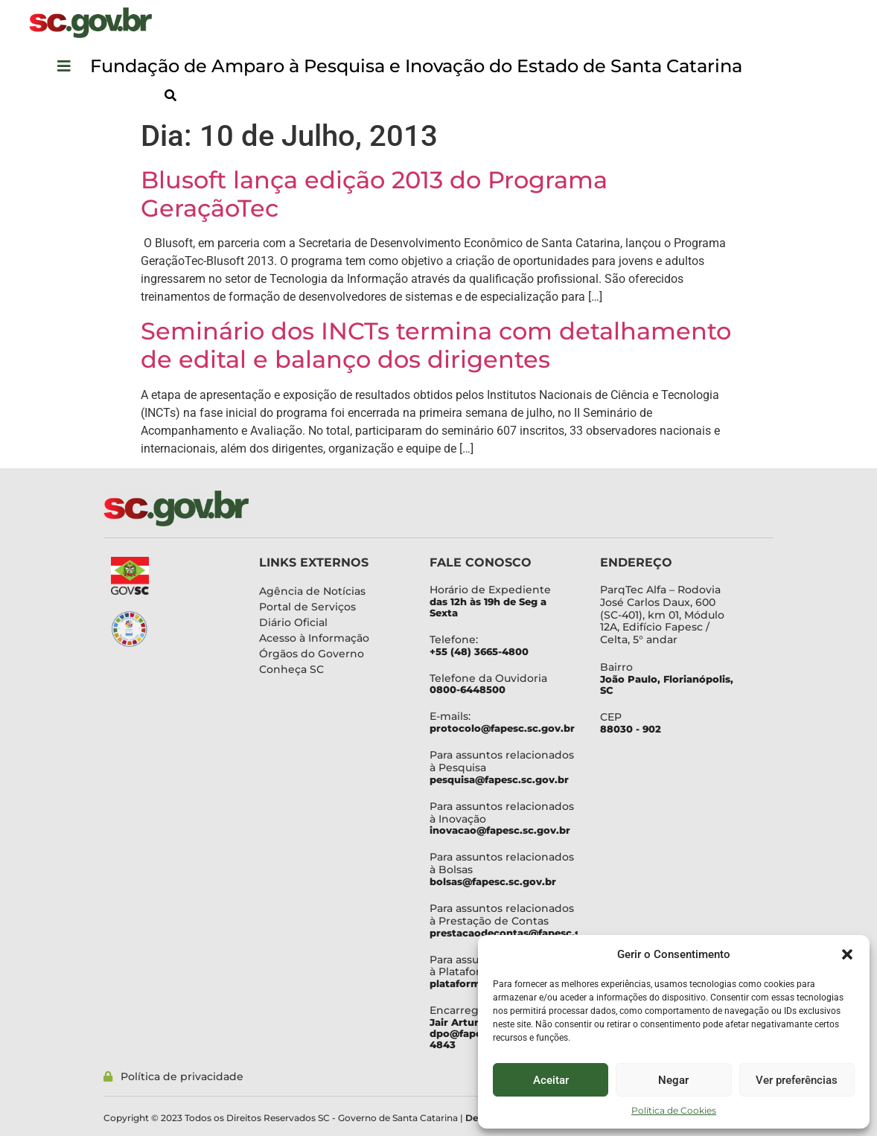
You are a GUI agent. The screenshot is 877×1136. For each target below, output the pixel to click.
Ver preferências (797, 1080)
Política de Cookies (673, 1110)
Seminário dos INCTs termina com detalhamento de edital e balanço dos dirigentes (436, 345)
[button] (847, 954)
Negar (673, 1080)
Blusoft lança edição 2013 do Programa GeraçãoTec (374, 194)
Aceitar (551, 1080)
